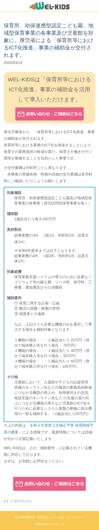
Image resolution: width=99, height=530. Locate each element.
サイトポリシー (75, 517)
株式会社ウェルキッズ (51, 524)
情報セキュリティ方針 (51, 517)
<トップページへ (18, 501)
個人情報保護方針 (24, 517)
